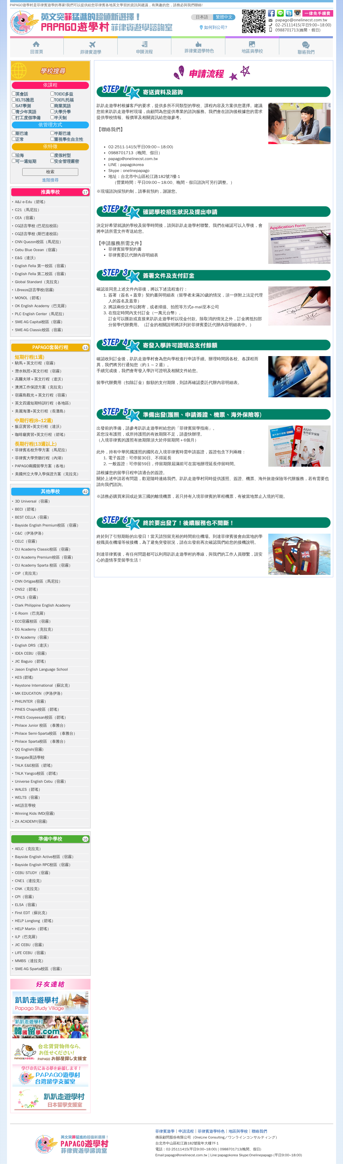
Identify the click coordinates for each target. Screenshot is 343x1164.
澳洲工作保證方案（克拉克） (40, 387)
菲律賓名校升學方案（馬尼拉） (42, 449)
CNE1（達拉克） (29, 880)
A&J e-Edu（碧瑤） (31, 201)
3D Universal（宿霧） (33, 501)
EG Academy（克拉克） (35, 629)
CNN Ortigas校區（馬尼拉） (39, 581)
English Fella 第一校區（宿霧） (41, 265)
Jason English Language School (41, 669)
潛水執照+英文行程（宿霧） (39, 371)
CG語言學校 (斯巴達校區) (36, 233)
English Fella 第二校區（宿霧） (41, 273)
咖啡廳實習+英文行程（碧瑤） (41, 434)
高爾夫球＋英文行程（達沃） (40, 379)
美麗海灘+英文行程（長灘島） (41, 411)
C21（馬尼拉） (28, 209)
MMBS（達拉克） (30, 960)
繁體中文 (224, 17)
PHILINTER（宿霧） (31, 701)
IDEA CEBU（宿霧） (32, 653)
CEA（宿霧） (26, 217)
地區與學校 (238, 1131)
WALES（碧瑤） (28, 789)
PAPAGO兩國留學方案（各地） (41, 465)
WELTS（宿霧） (28, 797)
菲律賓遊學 (165, 1131)
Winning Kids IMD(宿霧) (35, 813)
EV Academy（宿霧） (33, 637)
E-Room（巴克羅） (31, 613)
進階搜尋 (50, 180)
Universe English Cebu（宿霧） (41, 781)
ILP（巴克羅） (27, 936)
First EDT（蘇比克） (32, 912)
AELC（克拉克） (29, 848)
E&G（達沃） (26, 257)
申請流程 (186, 1131)
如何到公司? (215, 27)
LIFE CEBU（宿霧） (31, 952)
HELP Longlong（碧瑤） (35, 920)
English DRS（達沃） (33, 645)
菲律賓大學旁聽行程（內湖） (40, 457)
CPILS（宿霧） (27, 597)
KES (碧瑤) (24, 677)
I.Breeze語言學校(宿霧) (34, 289)
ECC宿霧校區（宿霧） (34, 621)
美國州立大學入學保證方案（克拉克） (48, 473)
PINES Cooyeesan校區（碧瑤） (41, 717)
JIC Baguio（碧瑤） (31, 661)
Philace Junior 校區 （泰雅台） (41, 725)
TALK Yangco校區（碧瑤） (37, 773)
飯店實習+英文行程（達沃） (39, 426)
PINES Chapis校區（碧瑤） (38, 709)
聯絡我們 (259, 1131)
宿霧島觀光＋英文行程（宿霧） (42, 395)
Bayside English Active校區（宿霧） (45, 856)
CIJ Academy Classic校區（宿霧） (44, 549)
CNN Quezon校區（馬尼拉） (39, 241)
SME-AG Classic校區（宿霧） (40, 329)
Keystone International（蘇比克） (43, 685)
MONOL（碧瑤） (29, 297)
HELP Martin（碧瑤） (33, 928)
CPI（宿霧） (25, 896)
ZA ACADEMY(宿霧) (31, 821)
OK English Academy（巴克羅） (42, 305)
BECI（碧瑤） (27, 509)
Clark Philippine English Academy (43, 605)
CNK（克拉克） (28, 888)
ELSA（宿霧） (27, 904)
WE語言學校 (25, 805)
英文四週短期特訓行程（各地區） (44, 403)
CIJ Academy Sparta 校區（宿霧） (44, 565)
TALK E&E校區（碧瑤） (35, 765)
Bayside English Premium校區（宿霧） (48, 525)
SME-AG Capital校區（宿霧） (40, 321)
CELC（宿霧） (27, 541)
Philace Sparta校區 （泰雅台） (41, 741)
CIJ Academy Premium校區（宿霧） (45, 557)
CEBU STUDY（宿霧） (33, 872)
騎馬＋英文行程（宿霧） (36, 363)
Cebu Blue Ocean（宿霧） (37, 249)
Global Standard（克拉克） (38, 281)
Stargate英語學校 (30, 757)
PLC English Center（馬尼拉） (40, 313)
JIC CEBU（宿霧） (30, 944)
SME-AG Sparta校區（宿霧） (39, 968)
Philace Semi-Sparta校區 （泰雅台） (46, 733)
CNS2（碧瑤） (27, 589)
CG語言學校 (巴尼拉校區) (36, 225)
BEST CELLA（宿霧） (33, 517)
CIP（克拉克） (27, 573)
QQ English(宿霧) (29, 749)
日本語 (202, 17)
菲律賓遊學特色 (211, 1131)
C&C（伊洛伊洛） (30, 533)
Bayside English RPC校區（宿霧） (44, 864)
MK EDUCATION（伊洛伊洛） (40, 693)
